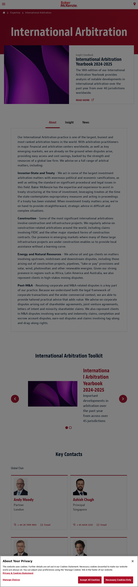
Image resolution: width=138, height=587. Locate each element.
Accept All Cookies (90, 579)
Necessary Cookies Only (118, 579)
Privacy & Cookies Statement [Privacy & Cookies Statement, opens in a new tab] (18, 573)
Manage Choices (11, 579)
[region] (69, 571)
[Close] (132, 561)
